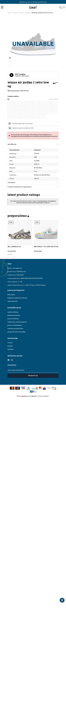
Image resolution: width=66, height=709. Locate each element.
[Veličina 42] (14, 103)
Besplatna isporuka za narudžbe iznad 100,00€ (33, 2)
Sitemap (10, 349)
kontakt (10, 346)
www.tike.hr (24, 396)
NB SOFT (34, 396)
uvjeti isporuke (12, 301)
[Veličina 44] (51, 103)
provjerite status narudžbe (16, 332)
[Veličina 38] (26, 112)
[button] (2, 7)
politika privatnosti (13, 315)
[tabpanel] (19, 236)
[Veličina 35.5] (26, 107)
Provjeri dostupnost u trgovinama (33, 187)
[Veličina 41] (39, 116)
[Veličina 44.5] (14, 107)
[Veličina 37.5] (14, 112)
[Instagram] (12, 360)
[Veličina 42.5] (26, 103)
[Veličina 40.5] (26, 116)
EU (8, 99)
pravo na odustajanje (14, 325)
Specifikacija (33, 144)
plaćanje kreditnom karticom (17, 298)
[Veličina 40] (14, 116)
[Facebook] (8, 360)
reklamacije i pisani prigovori (17, 322)
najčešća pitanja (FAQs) (15, 328)
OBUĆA (22, 12)
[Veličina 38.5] (39, 112)
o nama (9, 343)
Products (15, 12)
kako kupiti (11, 294)
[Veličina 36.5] (51, 107)
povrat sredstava (13, 318)
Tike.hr (9, 12)
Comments (33, 182)
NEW (11, 222)
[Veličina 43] (39, 103)
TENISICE (27, 12)
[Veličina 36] (39, 107)
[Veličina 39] (51, 112)
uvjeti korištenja (12, 312)
